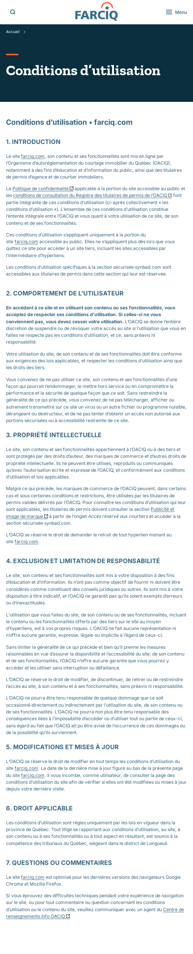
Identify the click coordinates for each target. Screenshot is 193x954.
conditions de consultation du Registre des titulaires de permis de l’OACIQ (90, 195)
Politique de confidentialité (40, 188)
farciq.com (33, 156)
